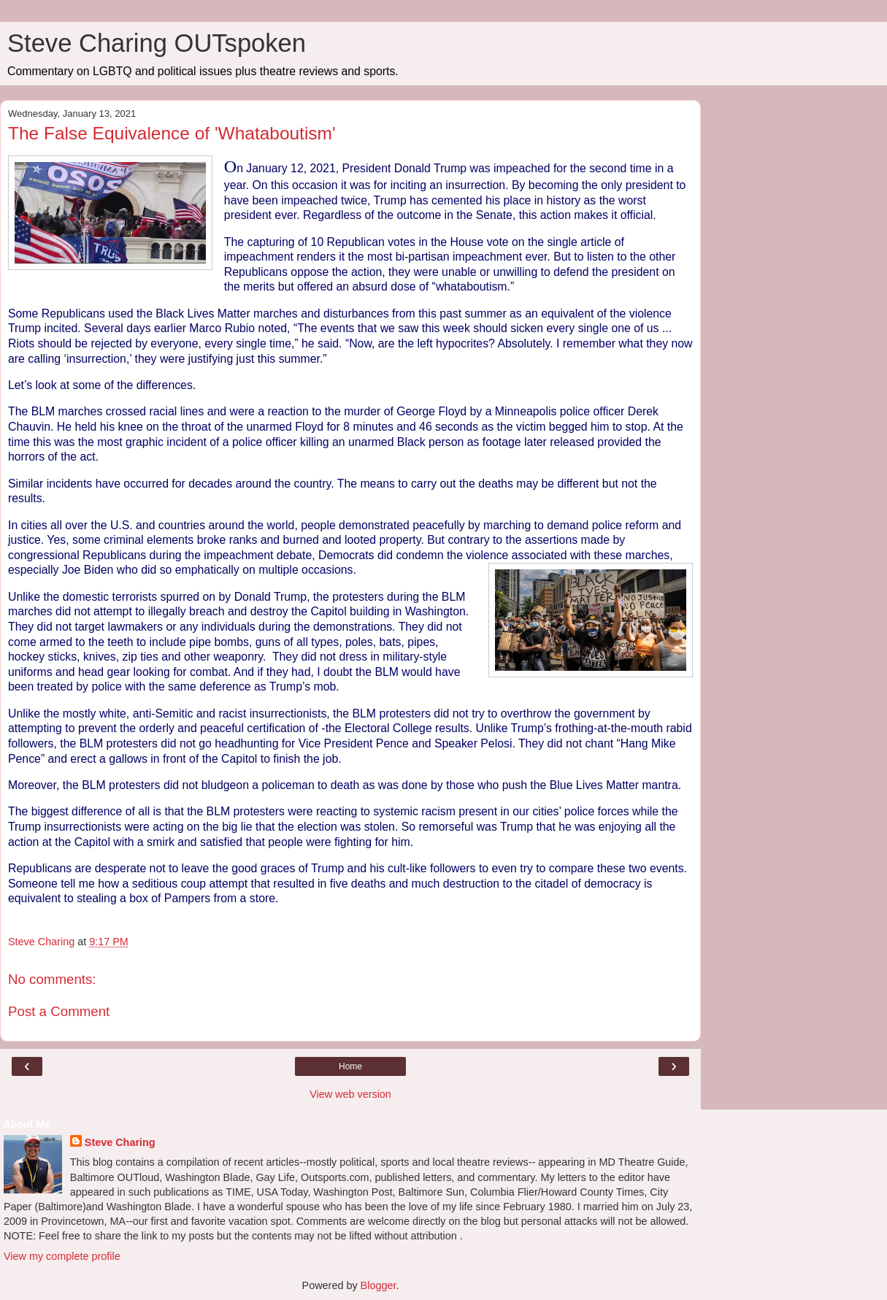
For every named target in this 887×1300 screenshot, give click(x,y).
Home (350, 1066)
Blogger (378, 1285)
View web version (350, 1094)
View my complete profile (62, 1256)
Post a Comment (59, 1011)
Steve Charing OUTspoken (156, 43)
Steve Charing (120, 1142)
